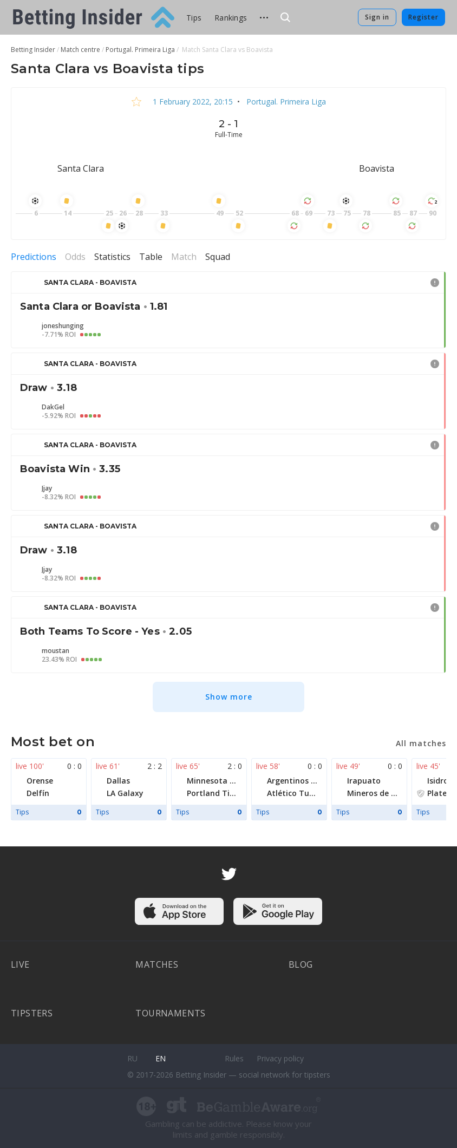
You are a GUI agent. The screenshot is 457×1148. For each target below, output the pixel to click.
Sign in (377, 17)
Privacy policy (280, 1058)
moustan (55, 651)
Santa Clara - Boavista (90, 282)
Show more (228, 697)
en (160, 1058)
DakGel (53, 407)
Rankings (230, 17)
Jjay (47, 488)
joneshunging (63, 326)
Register (423, 17)
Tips (193, 17)
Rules (234, 1058)
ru (132, 1058)
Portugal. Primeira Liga (285, 101)
